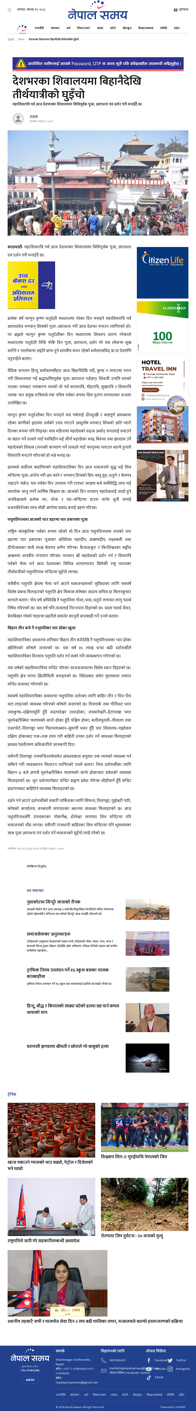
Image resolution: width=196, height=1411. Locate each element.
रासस (34, 117)
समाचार (55, 28)
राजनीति (39, 28)
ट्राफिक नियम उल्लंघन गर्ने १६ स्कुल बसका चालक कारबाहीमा (68, 973)
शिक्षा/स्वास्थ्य (145, 28)
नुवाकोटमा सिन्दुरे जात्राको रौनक (53, 902)
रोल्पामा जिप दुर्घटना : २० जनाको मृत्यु (132, 1236)
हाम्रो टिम (30, 1380)
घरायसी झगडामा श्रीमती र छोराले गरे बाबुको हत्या (68, 1046)
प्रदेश (176, 28)
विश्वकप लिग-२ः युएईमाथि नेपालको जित (134, 1157)
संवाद (100, 28)
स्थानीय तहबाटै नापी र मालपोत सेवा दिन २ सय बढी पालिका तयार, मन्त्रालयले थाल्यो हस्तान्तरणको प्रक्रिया (96, 1321)
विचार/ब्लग (83, 28)
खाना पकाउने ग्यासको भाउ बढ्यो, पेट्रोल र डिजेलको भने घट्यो (50, 1166)
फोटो (113, 28)
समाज (21, 39)
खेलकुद (127, 28)
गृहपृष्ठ (11, 39)
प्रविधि (163, 28)
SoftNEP (180, 1407)
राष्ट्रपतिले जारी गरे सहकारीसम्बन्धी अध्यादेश (44, 1241)
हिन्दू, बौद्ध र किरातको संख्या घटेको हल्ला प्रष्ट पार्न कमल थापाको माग (73, 1009)
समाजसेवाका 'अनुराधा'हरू (49, 934)
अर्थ (68, 28)
